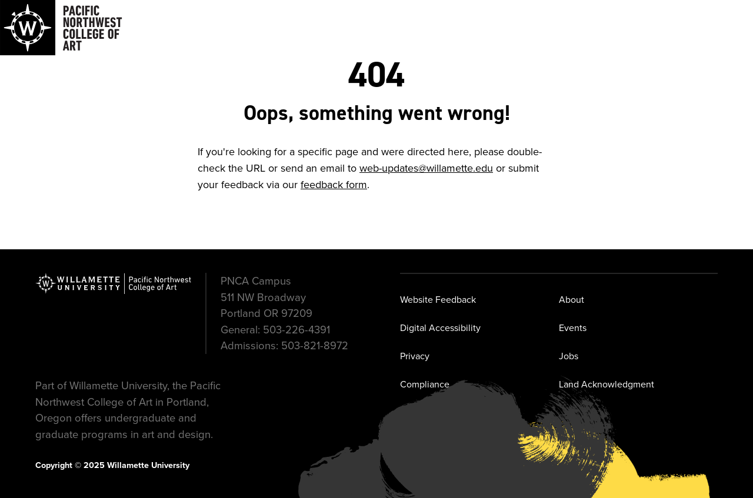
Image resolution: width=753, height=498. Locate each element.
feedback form (334, 184)
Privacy (414, 356)
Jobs (568, 356)
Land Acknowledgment (606, 384)
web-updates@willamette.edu (426, 168)
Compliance (424, 384)
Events (573, 328)
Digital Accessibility (440, 328)
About (571, 299)
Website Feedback (438, 299)
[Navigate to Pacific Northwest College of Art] (61, 27)
